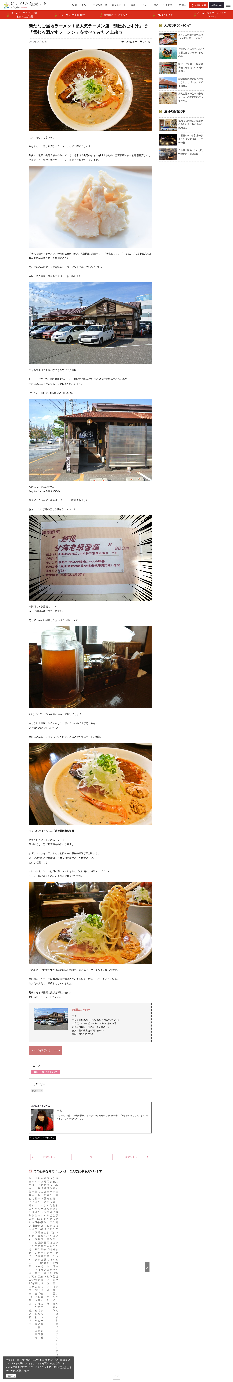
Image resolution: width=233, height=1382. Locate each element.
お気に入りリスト (28, 1314)
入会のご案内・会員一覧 (83, 1294)
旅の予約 (24, 1306)
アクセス (24, 1310)
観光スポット (26, 1294)
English (175, 1278)
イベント (24, 1302)
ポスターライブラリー (81, 1318)
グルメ (35, 1090)
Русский (175, 1294)
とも (59, 1111)
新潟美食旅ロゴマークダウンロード (89, 1322)
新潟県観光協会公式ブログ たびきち (45, 1256)
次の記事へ (135, 1157)
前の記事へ (45, 1157)
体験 (21, 1298)
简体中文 (175, 1286)
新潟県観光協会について (83, 1290)
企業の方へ (217, 5)
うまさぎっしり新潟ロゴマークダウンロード (92, 1328)
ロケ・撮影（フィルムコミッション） (90, 1334)
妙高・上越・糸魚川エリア (45, 1072)
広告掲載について (79, 1298)
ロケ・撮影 (123, 1361)
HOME (21, 1256)
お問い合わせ (178, 1316)
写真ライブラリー (126, 1353)
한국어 (174, 1282)
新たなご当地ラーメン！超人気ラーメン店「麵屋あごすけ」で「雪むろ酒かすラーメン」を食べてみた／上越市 (118, 1256)
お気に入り (200, 5)
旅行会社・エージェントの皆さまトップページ (92, 1280)
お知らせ (24, 1318)
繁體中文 (175, 1290)
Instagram (125, 1286)
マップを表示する (41, 1050)
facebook (125, 1278)
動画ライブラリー (79, 1310)
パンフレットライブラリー (84, 1314)
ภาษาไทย (176, 1298)
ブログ (123, 1290)
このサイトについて (80, 1286)
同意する (11, 1375)
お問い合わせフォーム (184, 1361)
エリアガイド (26, 1282)
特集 (21, 1278)
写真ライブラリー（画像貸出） (86, 1306)
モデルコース (26, 1290)
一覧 (90, 1157)
